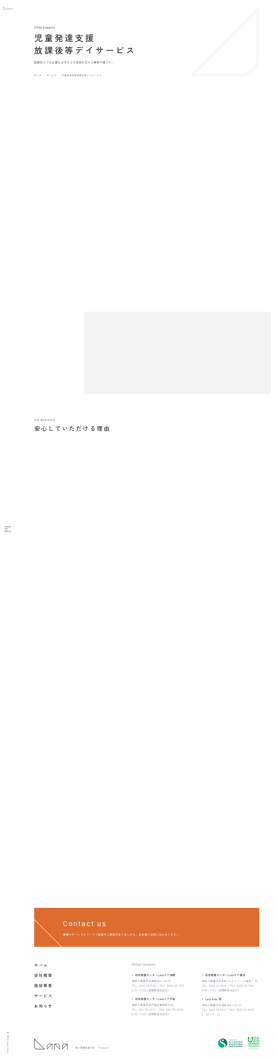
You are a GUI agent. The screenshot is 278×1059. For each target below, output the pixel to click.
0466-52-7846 (217, 985)
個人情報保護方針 (85, 1047)
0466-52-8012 (245, 1010)
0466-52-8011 (217, 1010)
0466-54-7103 (175, 985)
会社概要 (43, 975)
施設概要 (43, 985)
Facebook (104, 1047)
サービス (52, 75)
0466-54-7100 (147, 985)
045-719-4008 (175, 1009)
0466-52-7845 (245, 985)
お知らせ (43, 1006)
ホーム (38, 75)
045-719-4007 (147, 1009)
